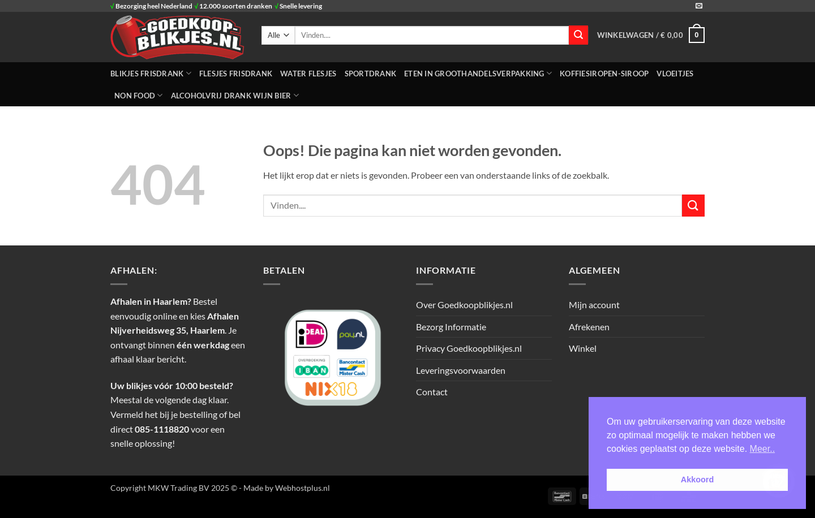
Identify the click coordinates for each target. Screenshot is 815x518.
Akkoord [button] (697, 479)
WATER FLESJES (308, 73)
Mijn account (594, 304)
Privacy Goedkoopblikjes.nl (469, 348)
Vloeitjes (675, 73)
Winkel (583, 348)
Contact (432, 391)
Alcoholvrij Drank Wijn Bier (235, 95)
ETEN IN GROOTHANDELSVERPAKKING (478, 73)
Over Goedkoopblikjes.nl (464, 304)
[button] (651, 35)
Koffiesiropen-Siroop (604, 73)
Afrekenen (589, 326)
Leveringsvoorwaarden (460, 370)
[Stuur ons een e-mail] (699, 6)
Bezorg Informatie (451, 326)
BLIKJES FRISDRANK (150, 73)
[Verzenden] (578, 35)
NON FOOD (138, 95)
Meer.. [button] (762, 449)
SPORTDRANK (371, 73)
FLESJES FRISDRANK (235, 73)
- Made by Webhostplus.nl (284, 488)
